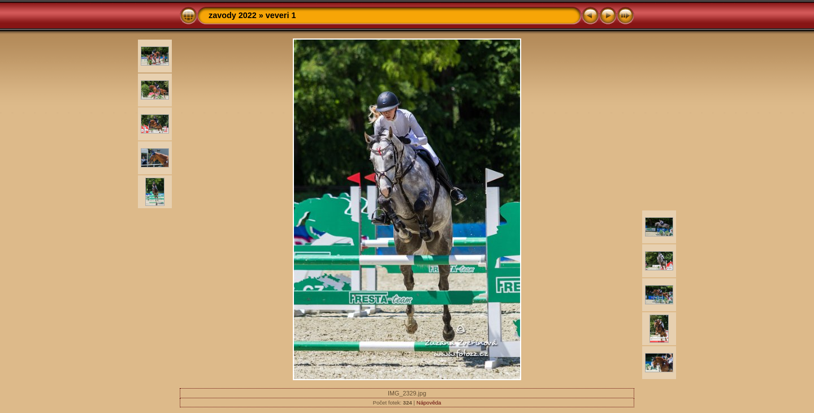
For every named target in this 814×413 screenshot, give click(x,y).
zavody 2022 (233, 15)
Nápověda (429, 402)
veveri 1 (281, 15)
